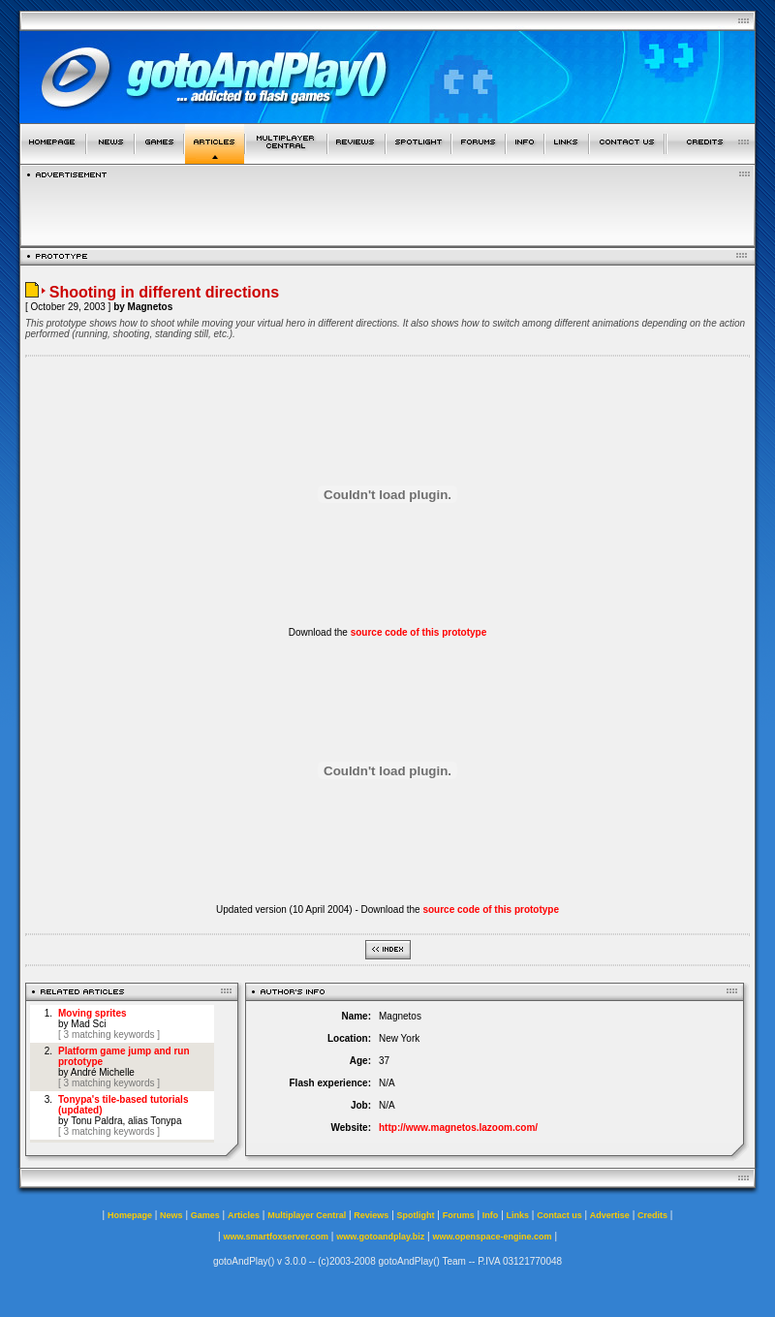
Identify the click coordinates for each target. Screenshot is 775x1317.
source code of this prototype (419, 632)
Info (490, 1215)
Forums (459, 1215)
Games (205, 1215)
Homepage (130, 1215)
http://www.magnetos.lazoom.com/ (458, 1127)
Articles (244, 1215)
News (171, 1215)
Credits (652, 1215)
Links (518, 1215)
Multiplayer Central (306, 1215)
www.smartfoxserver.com (275, 1236)
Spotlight (416, 1215)
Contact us (559, 1215)
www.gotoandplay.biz (380, 1236)
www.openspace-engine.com (491, 1236)
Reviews (371, 1215)
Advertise (610, 1215)
